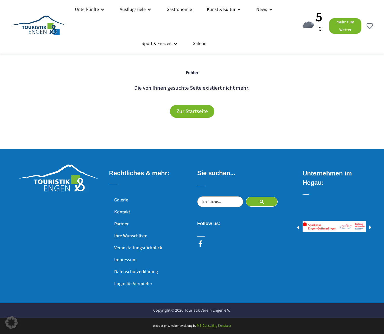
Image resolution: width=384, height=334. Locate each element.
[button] (90, 9)
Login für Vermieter (133, 283)
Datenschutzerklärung (136, 271)
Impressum (125, 260)
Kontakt (122, 212)
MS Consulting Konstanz (214, 326)
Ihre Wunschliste (130, 236)
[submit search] (262, 202)
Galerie (121, 200)
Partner (121, 224)
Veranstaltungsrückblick (138, 248)
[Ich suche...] (220, 201)
